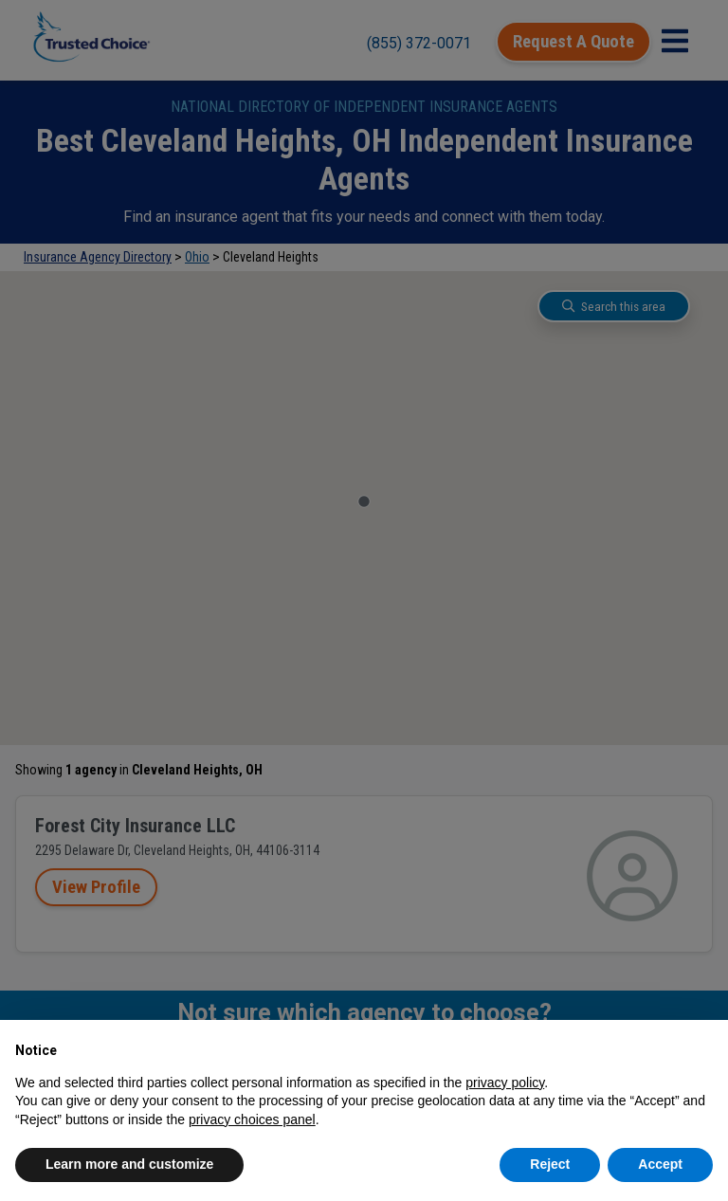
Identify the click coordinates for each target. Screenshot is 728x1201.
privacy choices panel (252, 1119)
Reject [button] (550, 1164)
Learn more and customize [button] (129, 1164)
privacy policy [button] (504, 1082)
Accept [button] (660, 1164)
